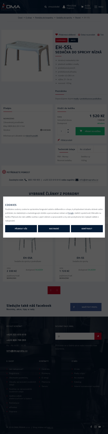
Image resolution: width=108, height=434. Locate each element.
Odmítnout (86, 228)
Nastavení (54, 228)
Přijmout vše (21, 228)
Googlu (71, 213)
